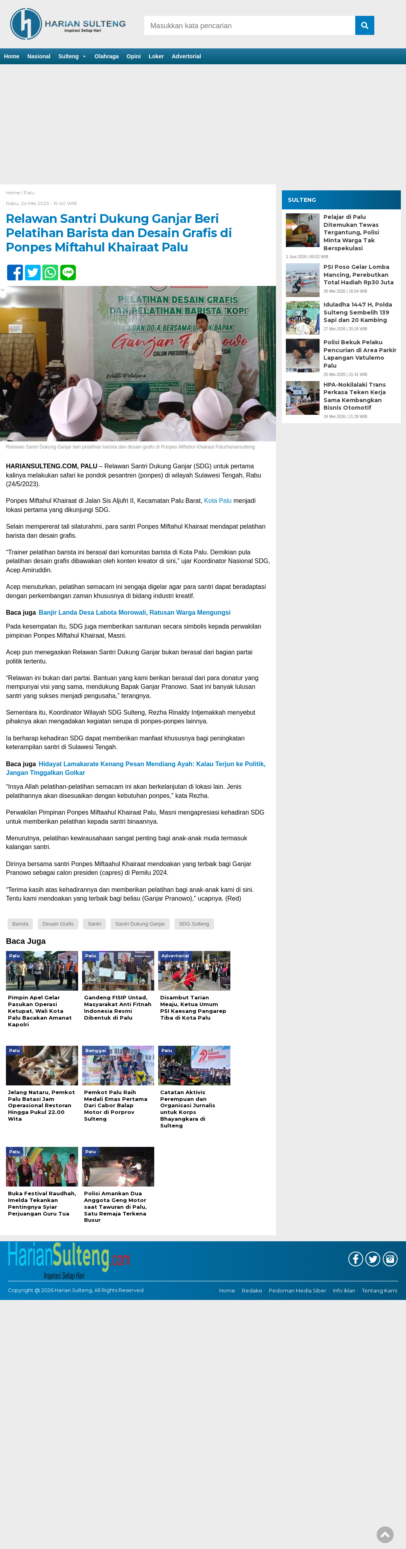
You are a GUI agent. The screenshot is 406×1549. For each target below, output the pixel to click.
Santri (94, 924)
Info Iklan (344, 1291)
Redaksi (252, 1291)
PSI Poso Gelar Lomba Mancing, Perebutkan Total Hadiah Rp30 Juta (359, 274)
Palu (29, 193)
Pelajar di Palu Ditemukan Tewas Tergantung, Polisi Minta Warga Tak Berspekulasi (351, 232)
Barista (20, 924)
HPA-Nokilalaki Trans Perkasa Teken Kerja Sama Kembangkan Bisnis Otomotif (355, 396)
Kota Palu (218, 500)
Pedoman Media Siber (297, 1291)
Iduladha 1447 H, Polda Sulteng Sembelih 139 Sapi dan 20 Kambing (358, 312)
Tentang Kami (379, 1291)
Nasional (38, 56)
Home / (15, 193)
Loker (156, 56)
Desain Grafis (58, 924)
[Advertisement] (203, 124)
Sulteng (72, 56)
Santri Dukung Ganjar (140, 924)
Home (11, 56)
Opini (133, 56)
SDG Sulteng (194, 924)
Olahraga (107, 56)
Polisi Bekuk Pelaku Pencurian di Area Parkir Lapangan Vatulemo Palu (360, 354)
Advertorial (186, 56)
